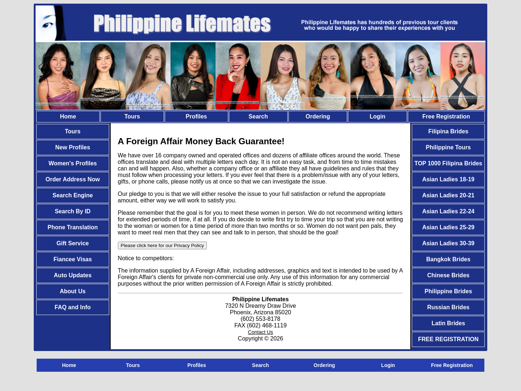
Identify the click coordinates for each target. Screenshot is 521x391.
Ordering (317, 116)
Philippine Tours (448, 147)
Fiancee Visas (73, 259)
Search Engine (73, 195)
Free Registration (446, 116)
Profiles (196, 116)
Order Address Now (72, 179)
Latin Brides (448, 323)
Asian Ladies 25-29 (448, 227)
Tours (132, 116)
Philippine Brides (448, 291)
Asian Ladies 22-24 (448, 211)
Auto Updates (72, 275)
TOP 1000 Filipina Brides (448, 163)
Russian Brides (448, 307)
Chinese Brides (448, 275)
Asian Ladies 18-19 (448, 179)
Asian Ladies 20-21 (448, 195)
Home (68, 116)
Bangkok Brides (448, 259)
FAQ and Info (73, 307)
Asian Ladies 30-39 (448, 243)
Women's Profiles (73, 163)
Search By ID (73, 211)
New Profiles (72, 147)
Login (378, 116)
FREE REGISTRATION (448, 339)
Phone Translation (73, 227)
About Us (73, 291)
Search (258, 116)
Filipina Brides (448, 131)
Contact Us (260, 332)
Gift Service (73, 243)
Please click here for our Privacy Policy (162, 245)
